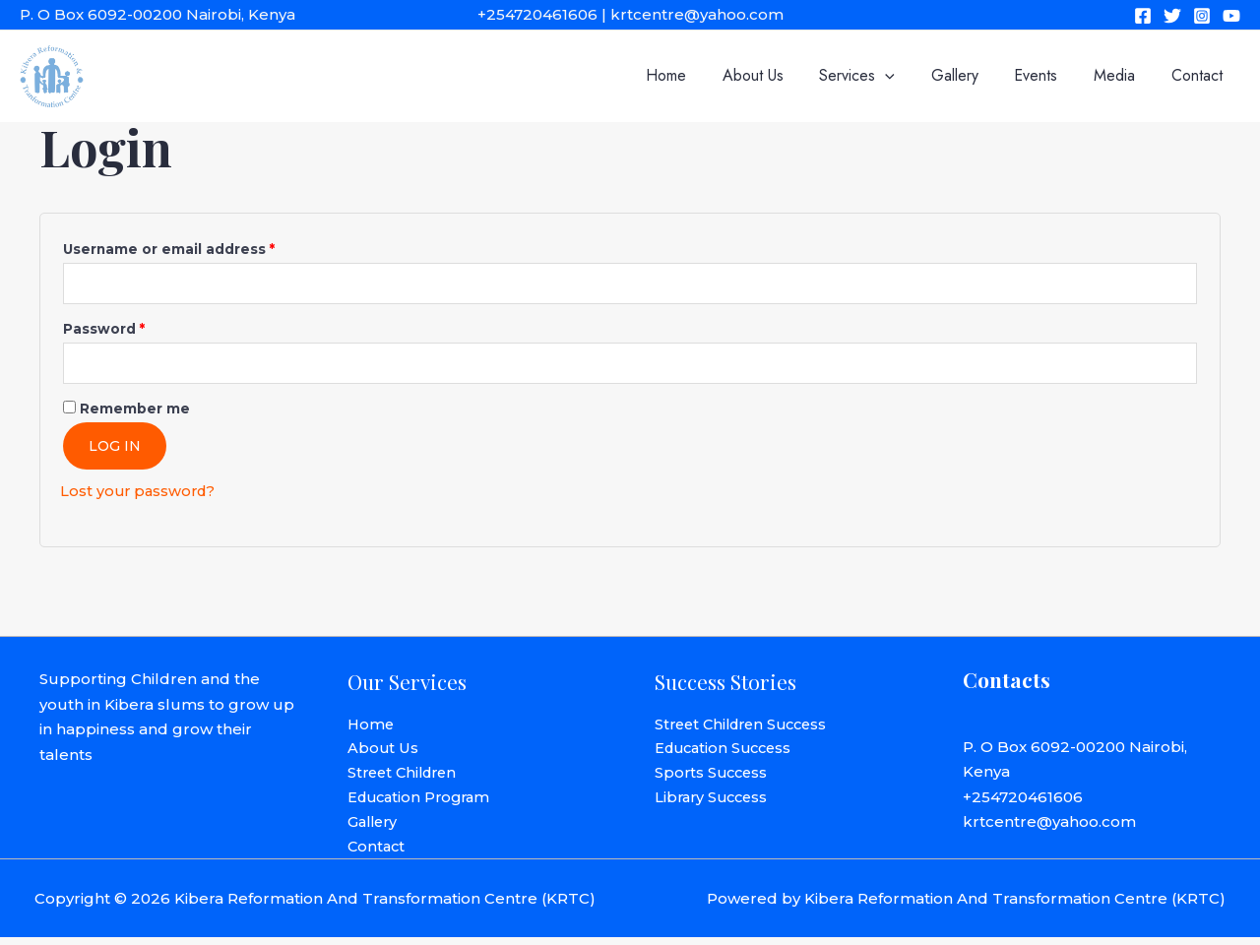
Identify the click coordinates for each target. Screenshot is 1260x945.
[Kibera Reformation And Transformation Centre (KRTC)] (52, 74)
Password (137, 328)
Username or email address (202, 246)
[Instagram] (1202, 16)
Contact (1199, 75)
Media (1121, 75)
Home (695, 75)
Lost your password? (140, 493)
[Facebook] (1143, 16)
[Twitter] (1172, 16)
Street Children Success (747, 728)
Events (1047, 75)
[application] (905, 75)
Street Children (406, 778)
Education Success (727, 752)
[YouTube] (1231, 16)
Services (877, 75)
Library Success (714, 802)
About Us (777, 75)
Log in (115, 449)
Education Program (422, 802)
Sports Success (713, 778)
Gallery (970, 75)
